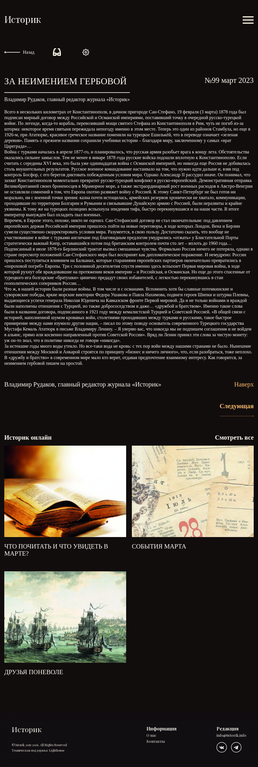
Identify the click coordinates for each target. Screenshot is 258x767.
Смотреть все (234, 437)
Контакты (155, 741)
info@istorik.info (231, 735)
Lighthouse (56, 750)
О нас (151, 735)
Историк (22, 19)
